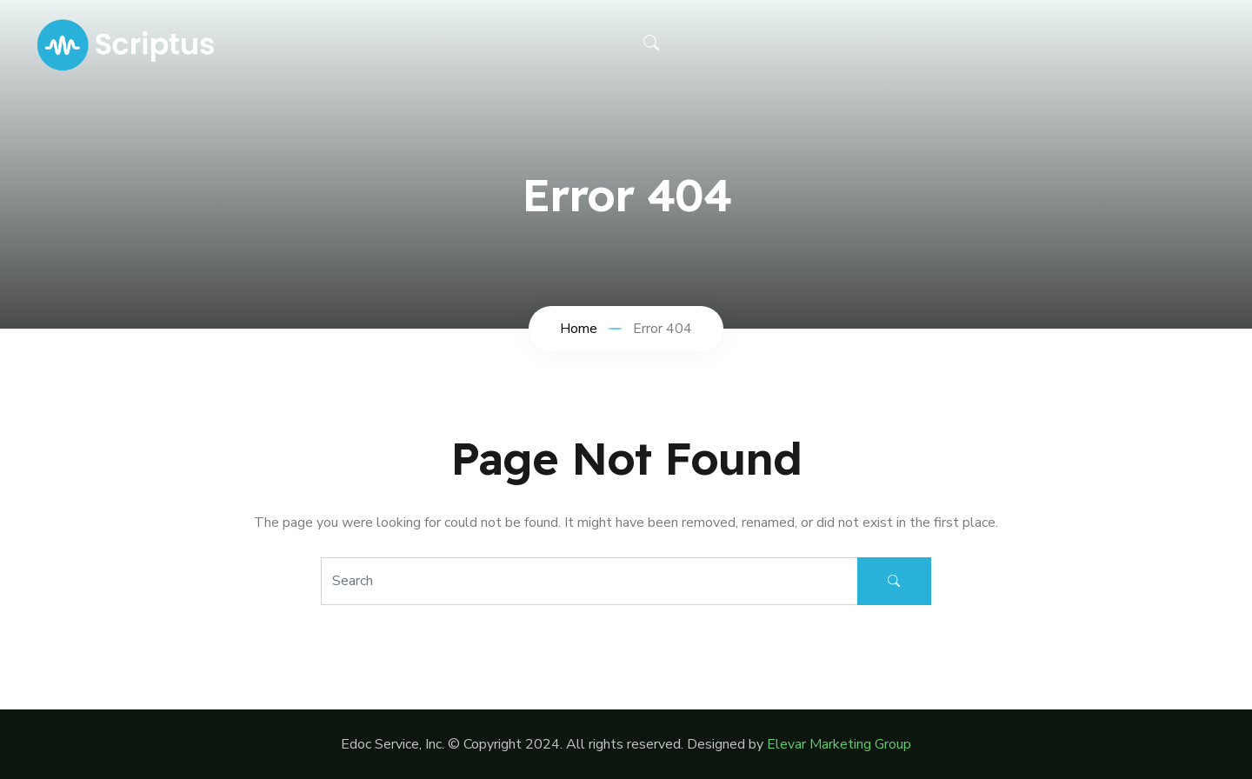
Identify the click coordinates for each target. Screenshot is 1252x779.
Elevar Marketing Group (839, 744)
